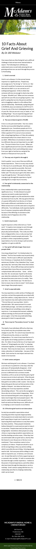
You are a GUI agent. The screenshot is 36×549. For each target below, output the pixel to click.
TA (30, 545)
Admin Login (7, 545)
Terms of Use (22, 548)
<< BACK (18, 480)
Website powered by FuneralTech (20, 545)
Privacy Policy (14, 548)
